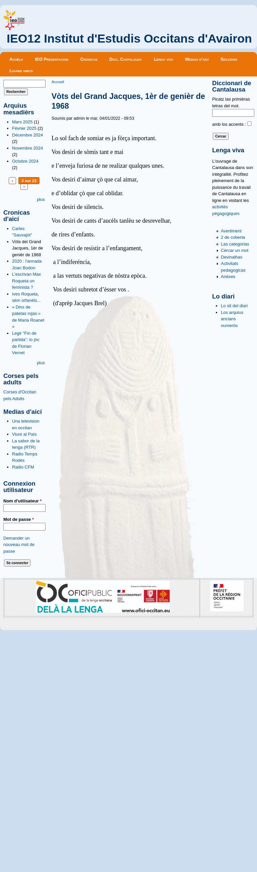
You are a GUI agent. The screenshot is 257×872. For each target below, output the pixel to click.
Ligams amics (21, 70)
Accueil (58, 81)
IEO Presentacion (51, 59)
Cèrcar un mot (234, 250)
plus (41, 199)
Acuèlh (16, 59)
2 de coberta (233, 237)
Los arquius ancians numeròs (232, 319)
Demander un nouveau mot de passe (18, 545)
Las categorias (235, 244)
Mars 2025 (22, 121)
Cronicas (88, 59)
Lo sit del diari (234, 305)
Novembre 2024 (27, 148)
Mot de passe (18, 519)
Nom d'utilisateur (22, 500)
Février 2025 (24, 128)
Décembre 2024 (27, 135)
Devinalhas (231, 257)
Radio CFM (23, 467)
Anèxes (228, 276)
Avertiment (231, 230)
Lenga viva (163, 59)
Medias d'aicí (197, 59)
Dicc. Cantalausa (125, 59)
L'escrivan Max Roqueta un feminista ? (26, 281)
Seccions (229, 59)
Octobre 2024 (25, 161)
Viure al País (24, 434)
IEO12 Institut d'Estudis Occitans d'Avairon (129, 38)
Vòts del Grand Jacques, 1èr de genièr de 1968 (27, 248)
